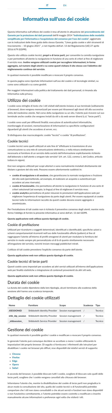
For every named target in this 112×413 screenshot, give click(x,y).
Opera (15, 364)
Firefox (16, 357)
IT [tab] (47, 5)
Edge (14, 360)
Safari (15, 367)
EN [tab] (64, 5)
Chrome (16, 353)
